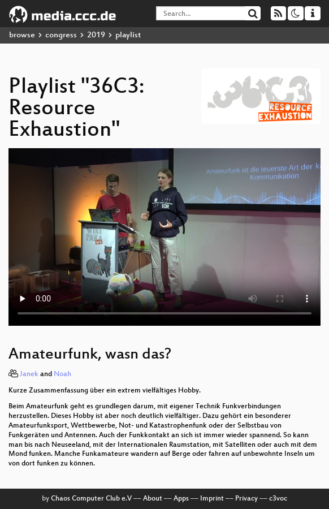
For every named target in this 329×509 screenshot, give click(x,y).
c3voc (278, 499)
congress (61, 35)
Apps (181, 499)
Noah (62, 374)
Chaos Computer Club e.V (91, 499)
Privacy (246, 499)
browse (22, 35)
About (152, 499)
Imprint (212, 499)
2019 (96, 35)
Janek (29, 374)
